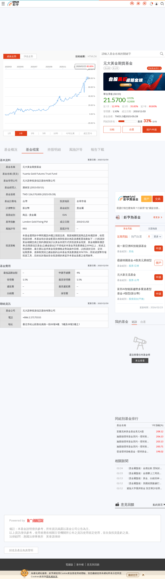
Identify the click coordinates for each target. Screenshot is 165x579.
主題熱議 (152, 228)
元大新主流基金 (126, 274)
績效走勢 (11, 56)
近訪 (134, 322)
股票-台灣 (134, 280)
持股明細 (54, 149)
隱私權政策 (52, 576)
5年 (44, 133)
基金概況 (11, 149)
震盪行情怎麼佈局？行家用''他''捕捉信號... (138, 208)
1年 (20, 133)
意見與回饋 (93, 564)
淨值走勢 (28, 56)
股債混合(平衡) (136, 298)
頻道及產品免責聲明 (21, 550)
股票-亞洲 (134, 265)
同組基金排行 (153, 68)
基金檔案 (32, 149)
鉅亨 (13, 3)
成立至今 (88, 133)
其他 (131, 251)
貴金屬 (107, 68)
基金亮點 (127, 228)
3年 (32, 133)
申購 (158, 248)
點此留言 (158, 504)
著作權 (80, 564)
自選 (143, 322)
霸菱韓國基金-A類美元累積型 (134, 260)
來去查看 (140, 360)
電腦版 (69, 564)
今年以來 (70, 133)
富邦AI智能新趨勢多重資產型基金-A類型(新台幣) (134, 291)
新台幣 (115, 68)
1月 (9, 133)
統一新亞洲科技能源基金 (131, 246)
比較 (112, 129)
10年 (56, 133)
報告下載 (97, 149)
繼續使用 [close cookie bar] (133, 574)
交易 (157, 199)
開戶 (146, 199)
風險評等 (75, 149)
